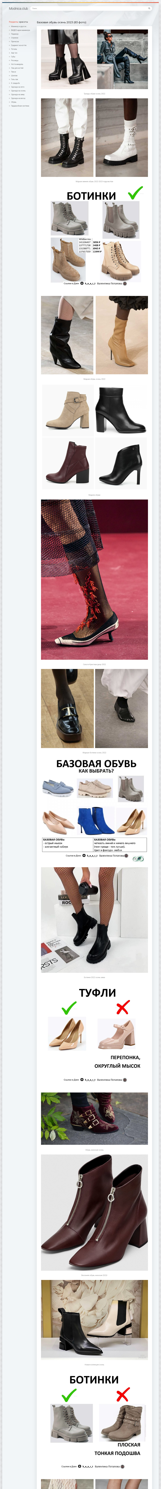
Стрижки (14, 38)
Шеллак (14, 76)
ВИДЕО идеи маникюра (20, 30)
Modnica (18, 8)
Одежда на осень (18, 91)
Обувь (13, 102)
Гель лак (14, 79)
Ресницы (14, 60)
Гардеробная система (20, 106)
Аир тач (14, 53)
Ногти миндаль (17, 64)
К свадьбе (15, 83)
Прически (15, 41)
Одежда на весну (18, 98)
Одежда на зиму (18, 94)
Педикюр (14, 34)
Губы (13, 57)
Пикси (13, 72)
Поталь (14, 49)
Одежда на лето (17, 87)
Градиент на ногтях (19, 45)
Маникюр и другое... (19, 26)
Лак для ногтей (17, 68)
